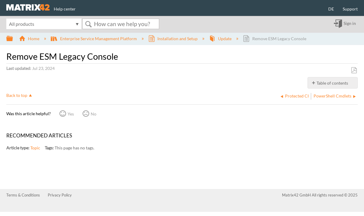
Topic (35, 147)
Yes (71, 113)
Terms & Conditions (23, 195)
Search (88, 24)
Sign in (350, 23)
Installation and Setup (173, 38)
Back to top (16, 95)
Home (29, 38)
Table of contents (332, 83)
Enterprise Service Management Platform (94, 38)
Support (350, 8)
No (93, 113)
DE (331, 8)
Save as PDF (354, 70)
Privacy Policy (60, 195)
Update (220, 38)
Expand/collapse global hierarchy (13, 39)
